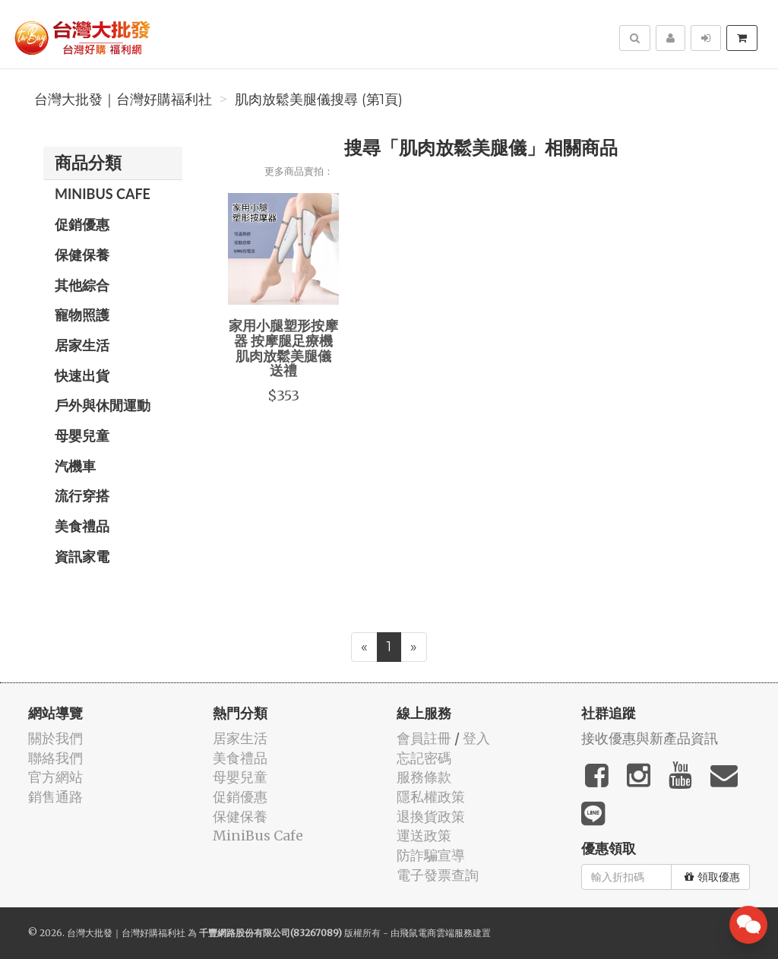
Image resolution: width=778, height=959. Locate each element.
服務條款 (424, 777)
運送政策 (424, 835)
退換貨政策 (431, 816)
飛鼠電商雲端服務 (436, 932)
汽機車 (75, 465)
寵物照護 (82, 314)
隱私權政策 (431, 796)
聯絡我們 (55, 758)
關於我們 (55, 738)
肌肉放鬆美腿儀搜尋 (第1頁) (319, 99)
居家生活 (82, 345)
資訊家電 (82, 556)
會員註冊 (424, 738)
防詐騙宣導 (431, 855)
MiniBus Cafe (102, 193)
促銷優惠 (82, 224)
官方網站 (55, 777)
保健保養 (82, 254)
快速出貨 (82, 375)
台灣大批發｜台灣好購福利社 (123, 99)
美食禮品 (82, 525)
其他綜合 (82, 285)
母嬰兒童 (82, 435)
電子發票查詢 (438, 875)
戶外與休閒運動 (102, 405)
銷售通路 (55, 796)
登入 (476, 738)
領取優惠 (712, 877)
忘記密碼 (424, 758)
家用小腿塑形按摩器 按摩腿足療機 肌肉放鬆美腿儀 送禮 (283, 347)
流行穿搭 (82, 495)
